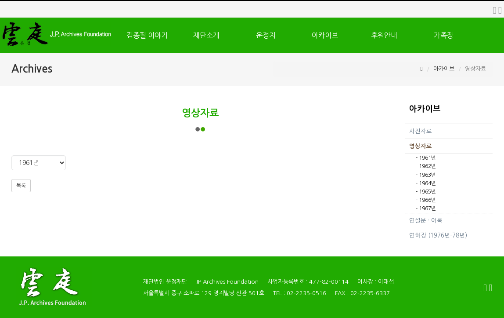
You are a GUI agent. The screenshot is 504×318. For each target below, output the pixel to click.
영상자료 (420, 146)
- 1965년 (426, 191)
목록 (21, 185)
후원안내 (384, 35)
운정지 (266, 35)
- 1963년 (426, 175)
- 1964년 (426, 183)
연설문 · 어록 (426, 220)
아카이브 (325, 35)
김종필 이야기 (147, 35)
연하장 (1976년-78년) (438, 235)
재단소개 (206, 35)
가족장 (444, 35)
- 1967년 (426, 208)
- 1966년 (426, 200)
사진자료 (420, 131)
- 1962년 (426, 166)
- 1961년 (426, 158)
